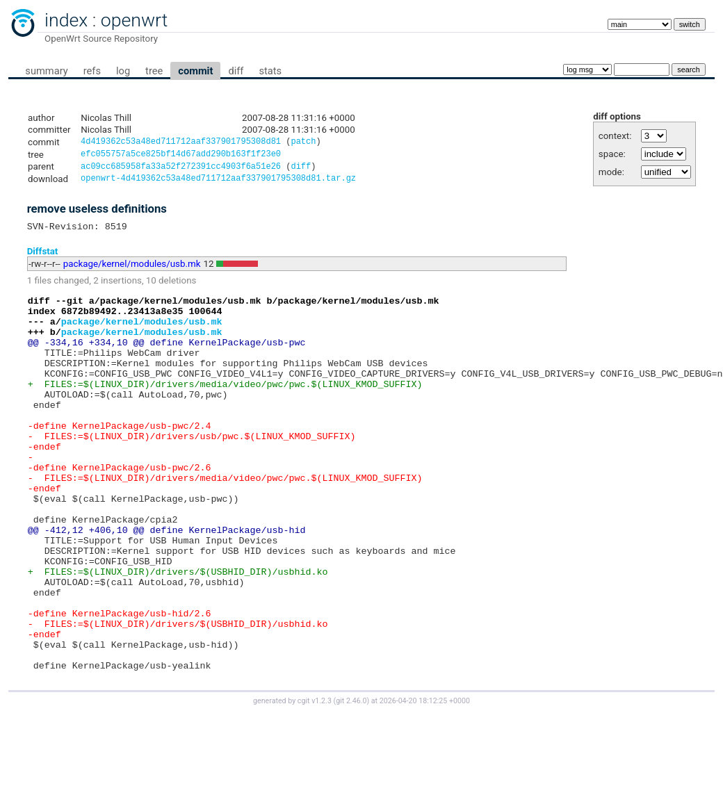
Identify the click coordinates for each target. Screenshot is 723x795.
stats (270, 71)
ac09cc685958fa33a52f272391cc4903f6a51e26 (181, 170)
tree (154, 71)
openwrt (134, 20)
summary (46, 71)
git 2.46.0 (351, 782)
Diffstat (42, 257)
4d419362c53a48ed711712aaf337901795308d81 (181, 143)
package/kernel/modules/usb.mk (132, 270)
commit (195, 71)
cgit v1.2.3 (315, 782)
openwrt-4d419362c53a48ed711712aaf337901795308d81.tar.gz (218, 183)
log (123, 71)
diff (235, 71)
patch (303, 143)
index (66, 20)
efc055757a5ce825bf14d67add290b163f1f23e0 (181, 156)
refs (92, 71)
